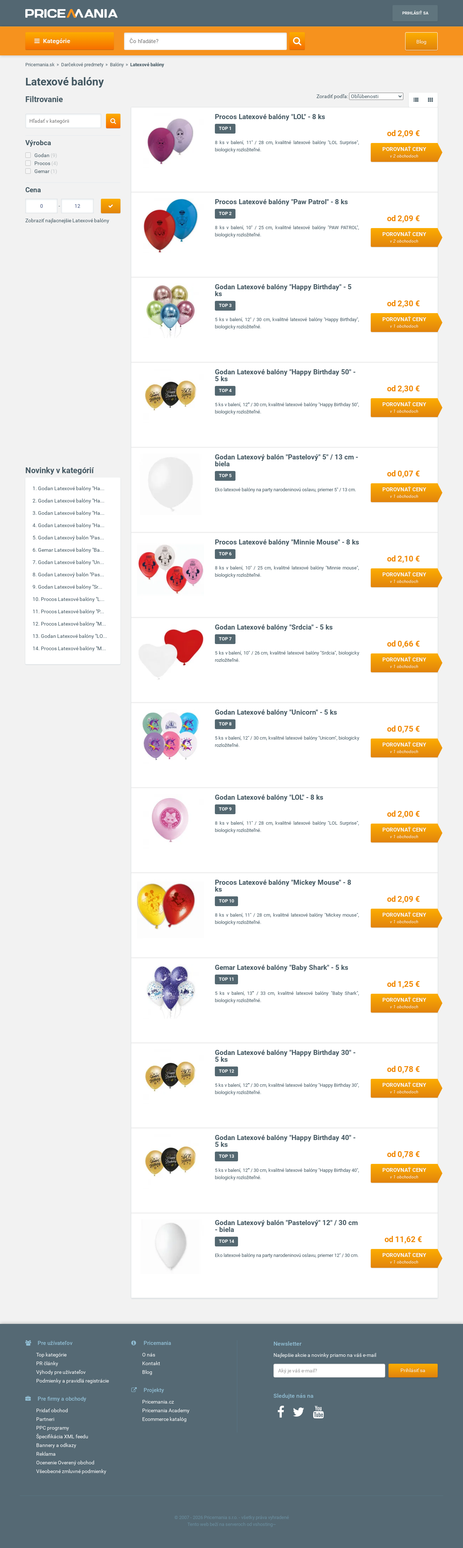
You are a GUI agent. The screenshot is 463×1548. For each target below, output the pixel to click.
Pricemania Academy (166, 1410)
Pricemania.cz (158, 1402)
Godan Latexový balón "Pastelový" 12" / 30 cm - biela (286, 1226)
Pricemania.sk (40, 64)
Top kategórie (51, 1355)
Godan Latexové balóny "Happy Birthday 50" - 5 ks (285, 375)
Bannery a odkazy (56, 1445)
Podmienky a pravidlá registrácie (72, 1381)
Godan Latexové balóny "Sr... (70, 587)
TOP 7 (225, 639)
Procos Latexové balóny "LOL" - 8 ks (270, 117)
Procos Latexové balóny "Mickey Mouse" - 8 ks (283, 886)
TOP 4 (225, 391)
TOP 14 (226, 1241)
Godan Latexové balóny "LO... (74, 636)
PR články (47, 1363)
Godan (45, 155)
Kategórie (52, 41)
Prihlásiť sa (415, 13)
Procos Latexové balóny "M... (73, 624)
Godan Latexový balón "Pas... (71, 537)
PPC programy (52, 1428)
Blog (421, 42)
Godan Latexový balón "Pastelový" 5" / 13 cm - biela (286, 460)
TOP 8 (225, 724)
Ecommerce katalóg (164, 1419)
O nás (148, 1355)
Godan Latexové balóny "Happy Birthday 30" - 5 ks (285, 1056)
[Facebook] (280, 1414)
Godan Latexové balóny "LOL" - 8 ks (269, 798)
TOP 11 (226, 979)
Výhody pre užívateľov (61, 1372)
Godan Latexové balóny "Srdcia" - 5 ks (274, 627)
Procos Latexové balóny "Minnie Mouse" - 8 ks (287, 542)
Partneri (45, 1419)
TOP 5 (225, 476)
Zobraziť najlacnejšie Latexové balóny (67, 220)
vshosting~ (264, 1524)
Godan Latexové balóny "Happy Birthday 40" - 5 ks (285, 1141)
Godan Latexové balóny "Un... (71, 562)
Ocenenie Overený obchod (65, 1462)
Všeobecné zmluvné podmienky (71, 1471)
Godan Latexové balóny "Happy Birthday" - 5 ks (283, 290)
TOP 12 (226, 1071)
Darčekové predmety (82, 64)
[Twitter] (298, 1414)
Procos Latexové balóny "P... (72, 611)
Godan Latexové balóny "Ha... (71, 488)
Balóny (117, 64)
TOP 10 (226, 901)
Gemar (45, 171)
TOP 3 (225, 305)
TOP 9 (225, 809)
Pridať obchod (52, 1410)
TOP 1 (225, 128)
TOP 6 (225, 554)
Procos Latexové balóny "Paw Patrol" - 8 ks (281, 202)
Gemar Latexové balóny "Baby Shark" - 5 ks (281, 968)
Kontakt (151, 1363)
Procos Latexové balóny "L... (73, 599)
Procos (46, 163)
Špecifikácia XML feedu (62, 1436)
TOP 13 (226, 1156)
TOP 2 (225, 213)
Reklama (46, 1454)
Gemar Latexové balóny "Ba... (71, 550)
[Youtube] (318, 1414)
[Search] (297, 41)
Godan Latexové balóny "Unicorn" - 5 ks (276, 712)
